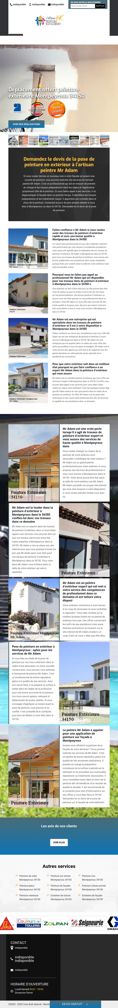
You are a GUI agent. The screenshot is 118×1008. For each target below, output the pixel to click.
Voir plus (59, 842)
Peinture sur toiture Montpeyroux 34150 (61, 878)
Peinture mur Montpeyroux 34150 (92, 878)
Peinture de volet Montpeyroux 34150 (29, 878)
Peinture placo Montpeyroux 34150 (29, 887)
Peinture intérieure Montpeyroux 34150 (29, 897)
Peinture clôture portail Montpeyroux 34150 (94, 887)
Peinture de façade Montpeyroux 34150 (61, 887)
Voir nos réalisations (26, 124)
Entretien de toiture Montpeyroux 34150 (61, 897)
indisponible (18, 4)
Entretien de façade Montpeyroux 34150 (92, 897)
